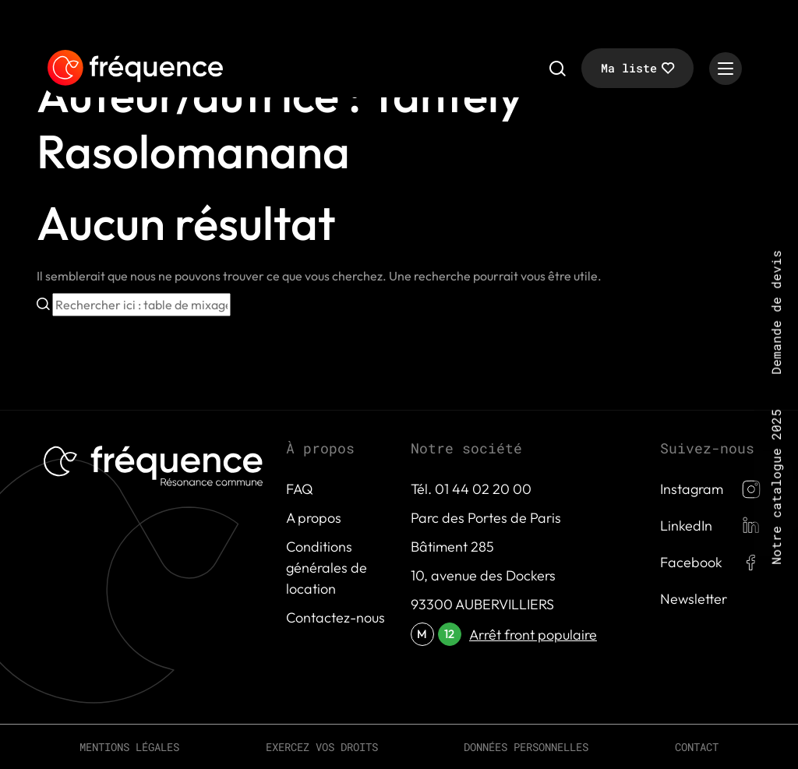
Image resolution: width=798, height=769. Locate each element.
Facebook (691, 562)
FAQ (299, 489)
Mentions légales (129, 746)
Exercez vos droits (322, 746)
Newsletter (693, 599)
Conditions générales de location (326, 568)
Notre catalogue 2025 (776, 487)
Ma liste (629, 68)
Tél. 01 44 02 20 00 (471, 489)
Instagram (691, 489)
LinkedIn (686, 525)
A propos (313, 518)
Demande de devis (776, 312)
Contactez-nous (335, 617)
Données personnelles (526, 746)
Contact (697, 746)
